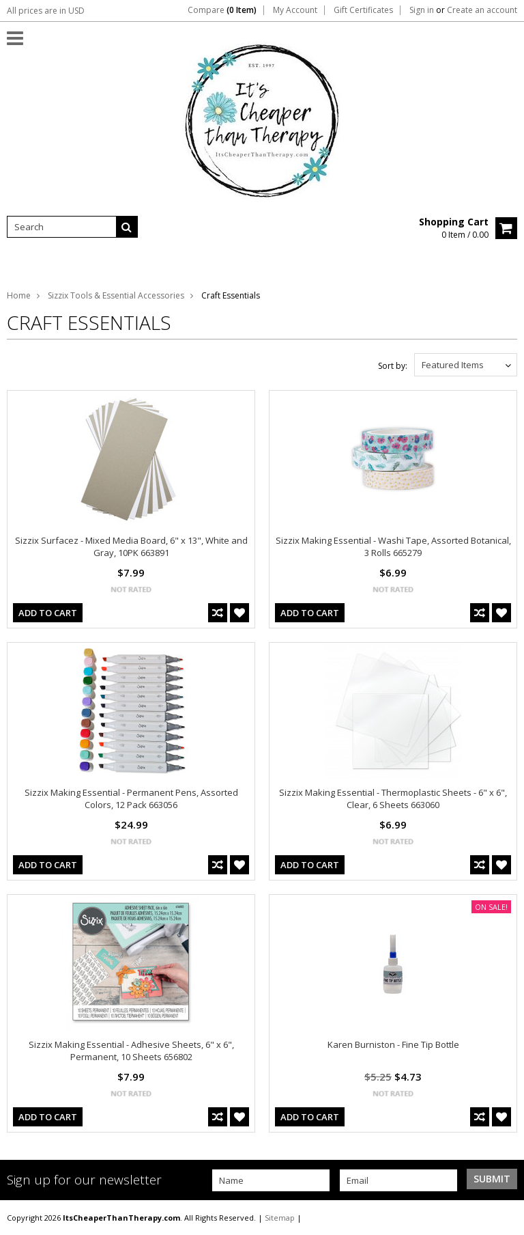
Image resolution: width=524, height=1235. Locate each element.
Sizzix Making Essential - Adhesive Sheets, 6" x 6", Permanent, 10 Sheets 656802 (131, 1050)
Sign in (421, 10)
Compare (222, 10)
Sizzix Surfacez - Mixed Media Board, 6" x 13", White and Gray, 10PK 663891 (131, 546)
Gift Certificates (363, 10)
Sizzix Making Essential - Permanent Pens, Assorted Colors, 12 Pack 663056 (131, 798)
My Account (295, 10)
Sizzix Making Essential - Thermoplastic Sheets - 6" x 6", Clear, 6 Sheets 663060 (393, 798)
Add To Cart (47, 613)
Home (19, 295)
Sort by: (392, 366)
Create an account (482, 10)
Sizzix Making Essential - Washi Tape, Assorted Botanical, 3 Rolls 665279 (393, 546)
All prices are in (46, 10)
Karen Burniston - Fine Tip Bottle (393, 1044)
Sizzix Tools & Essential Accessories (116, 295)
